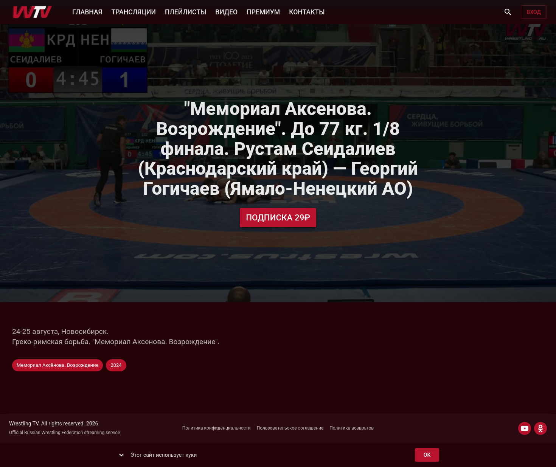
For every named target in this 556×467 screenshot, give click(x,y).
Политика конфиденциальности (216, 428)
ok (427, 455)
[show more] (121, 455)
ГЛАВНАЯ (87, 11)
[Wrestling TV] (32, 12)
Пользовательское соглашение (290, 428)
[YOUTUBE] (524, 428)
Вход (534, 12)
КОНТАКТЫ (306, 11)
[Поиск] (508, 12)
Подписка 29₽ (278, 217)
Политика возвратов (351, 428)
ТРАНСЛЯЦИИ (133, 11)
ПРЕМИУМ (263, 11)
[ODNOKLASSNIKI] (540, 428)
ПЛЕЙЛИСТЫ (185, 11)
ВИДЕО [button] (226, 11)
